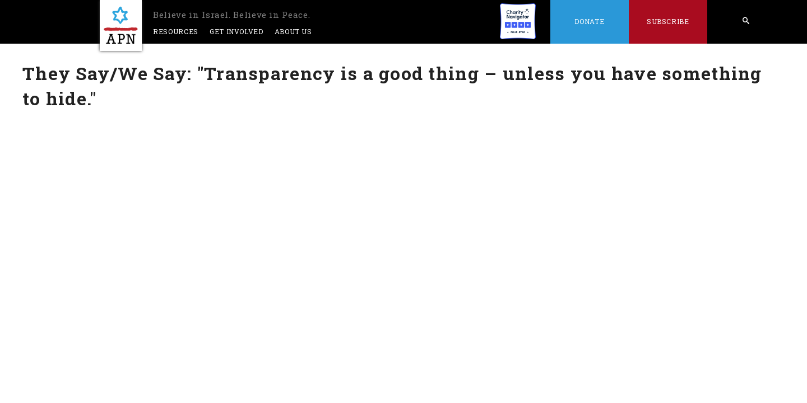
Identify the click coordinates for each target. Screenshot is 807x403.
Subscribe (668, 21)
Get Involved (236, 31)
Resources (175, 31)
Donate (589, 21)
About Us (293, 31)
